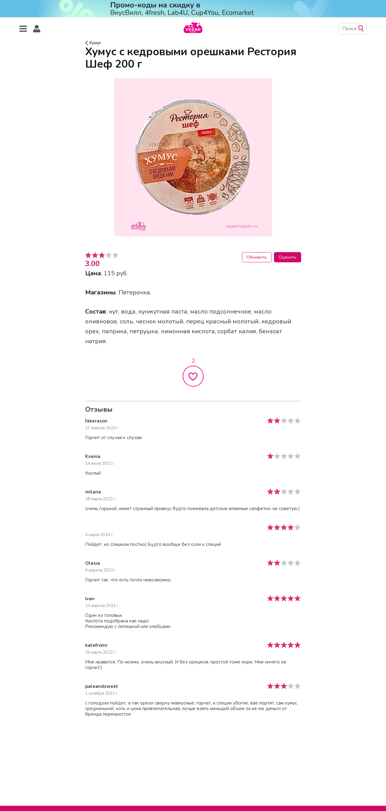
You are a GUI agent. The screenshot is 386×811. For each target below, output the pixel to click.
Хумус (93, 43)
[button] (36, 29)
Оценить (288, 257)
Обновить (257, 257)
